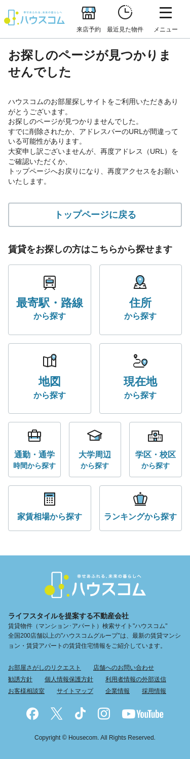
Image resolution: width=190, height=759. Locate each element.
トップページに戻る (95, 215)
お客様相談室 (26, 691)
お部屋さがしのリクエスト (44, 667)
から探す (49, 308)
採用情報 (154, 691)
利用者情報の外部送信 (135, 679)
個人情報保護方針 (69, 679)
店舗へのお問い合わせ (123, 667)
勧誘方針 (20, 679)
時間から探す (34, 459)
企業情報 (117, 691)
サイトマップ (75, 691)
